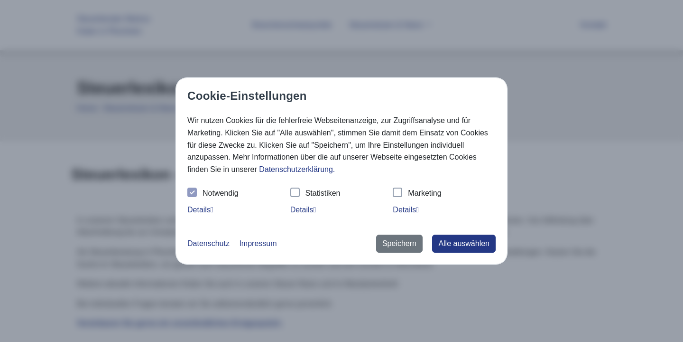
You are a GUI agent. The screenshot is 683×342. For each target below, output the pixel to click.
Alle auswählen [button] (463, 243)
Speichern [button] (399, 243)
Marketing (417, 194)
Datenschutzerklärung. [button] (297, 169)
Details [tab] (200, 210)
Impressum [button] (258, 243)
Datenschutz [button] (208, 243)
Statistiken (315, 194)
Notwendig (213, 194)
